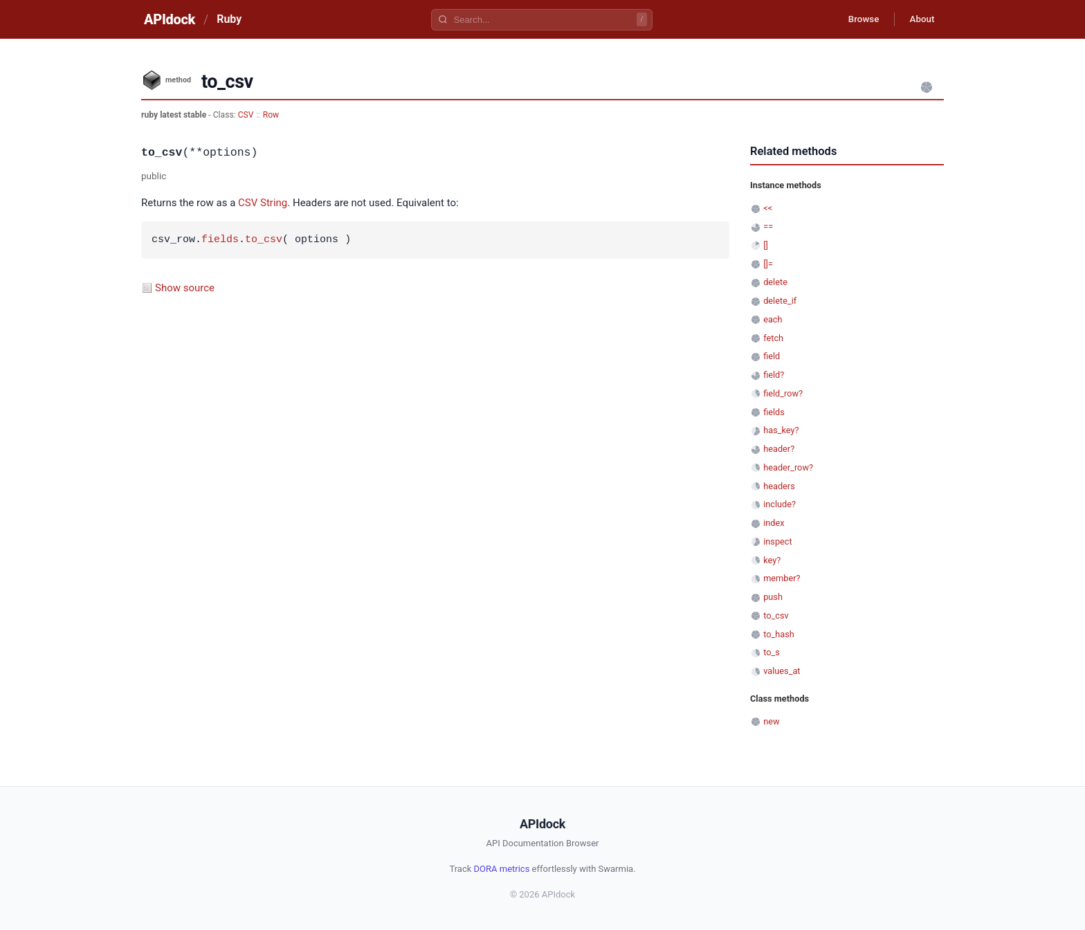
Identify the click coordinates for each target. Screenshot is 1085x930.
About (919, 19)
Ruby (229, 19)
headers (779, 486)
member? (781, 578)
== (768, 226)
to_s (771, 652)
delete (775, 282)
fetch (773, 338)
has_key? (781, 430)
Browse (857, 19)
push (773, 597)
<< (767, 208)
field (771, 356)
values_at (781, 671)
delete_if (779, 300)
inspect (777, 541)
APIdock (169, 19)
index (773, 523)
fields (220, 240)
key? (772, 560)
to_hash (778, 634)
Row (271, 115)
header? (778, 449)
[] (765, 245)
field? (773, 375)
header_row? (788, 467)
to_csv (263, 240)
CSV (246, 115)
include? (779, 504)
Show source (185, 288)
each (772, 319)
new (771, 721)
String (273, 203)
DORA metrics (502, 869)
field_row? (783, 393)
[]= (768, 264)
